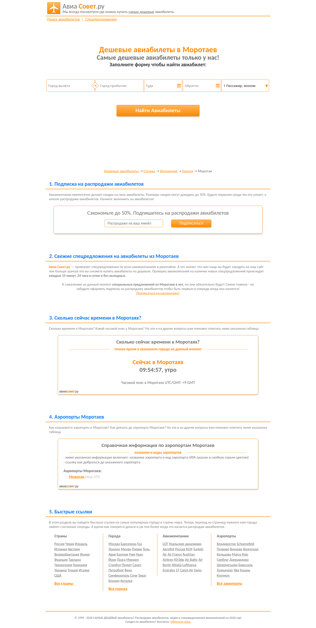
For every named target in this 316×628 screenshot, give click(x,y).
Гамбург (223, 560)
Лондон (114, 549)
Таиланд (74, 560)
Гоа (139, 544)
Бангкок (122, 554)
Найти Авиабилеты (158, 110)
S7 (177, 570)
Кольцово (224, 554)
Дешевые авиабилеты (121, 171)
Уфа (236, 570)
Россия (59, 544)
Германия (80, 565)
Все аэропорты (229, 583)
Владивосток (226, 544)
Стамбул (115, 565)
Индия (85, 554)
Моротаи (76, 476)
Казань (245, 570)
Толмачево (225, 570)
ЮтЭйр (179, 560)
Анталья (126, 581)
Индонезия (168, 171)
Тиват (142, 575)
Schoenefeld (245, 544)
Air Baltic (191, 560)
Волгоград (250, 549)
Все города (118, 588)
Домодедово (239, 560)
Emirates (169, 570)
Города (187, 171)
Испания (60, 549)
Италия (84, 570)
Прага (121, 560)
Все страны (63, 583)
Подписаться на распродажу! (158, 293)
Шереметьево (227, 565)
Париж (137, 549)
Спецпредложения (101, 19)
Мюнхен (132, 560)
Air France (174, 554)
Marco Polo (240, 554)
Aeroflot (168, 549)
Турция (73, 570)
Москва (114, 544)
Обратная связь (181, 622)
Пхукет (127, 565)
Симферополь (119, 575)
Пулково (223, 549)
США (57, 575)
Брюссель (245, 565)
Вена (128, 570)
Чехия (69, 544)
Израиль (81, 544)
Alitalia (176, 565)
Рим (132, 554)
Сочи (133, 575)
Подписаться (191, 223)
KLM (189, 549)
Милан (126, 549)
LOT (165, 544)
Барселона (128, 544)
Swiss (198, 570)
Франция (61, 560)
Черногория (63, 565)
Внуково (236, 549)
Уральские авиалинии (185, 544)
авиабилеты (118, 8)
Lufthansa (189, 565)
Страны (149, 171)
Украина (60, 570)
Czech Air (186, 570)
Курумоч (223, 575)
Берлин (114, 581)
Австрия (74, 549)
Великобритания (66, 554)
